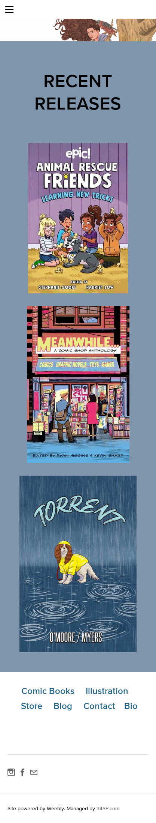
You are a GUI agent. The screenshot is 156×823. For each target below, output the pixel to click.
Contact (99, 706)
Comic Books (47, 691)
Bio (131, 706)
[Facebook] (22, 772)
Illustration (107, 691)
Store (31, 706)
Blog (62, 706)
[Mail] (33, 772)
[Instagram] (11, 772)
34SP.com (108, 808)
